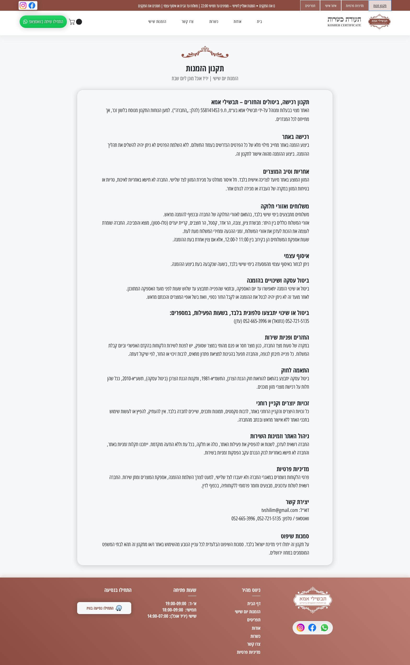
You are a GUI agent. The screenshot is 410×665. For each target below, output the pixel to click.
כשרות (255, 636)
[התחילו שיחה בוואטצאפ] (43, 21)
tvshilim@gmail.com (279, 510)
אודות (256, 628)
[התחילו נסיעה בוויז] (104, 608)
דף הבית (253, 603)
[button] (76, 22)
